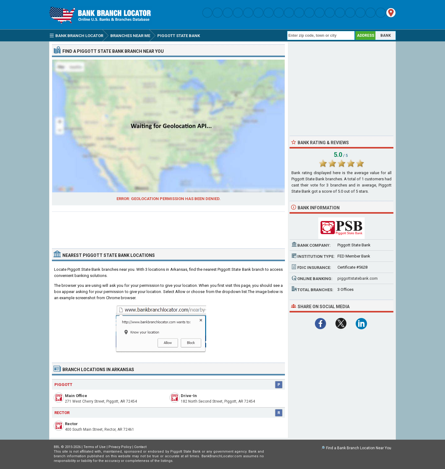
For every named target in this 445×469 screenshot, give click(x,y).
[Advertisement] (168, 227)
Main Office (76, 395)
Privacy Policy (119, 447)
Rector (71, 423)
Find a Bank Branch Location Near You (358, 448)
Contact (140, 447)
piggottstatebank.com (357, 278)
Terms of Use (94, 447)
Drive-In (189, 395)
